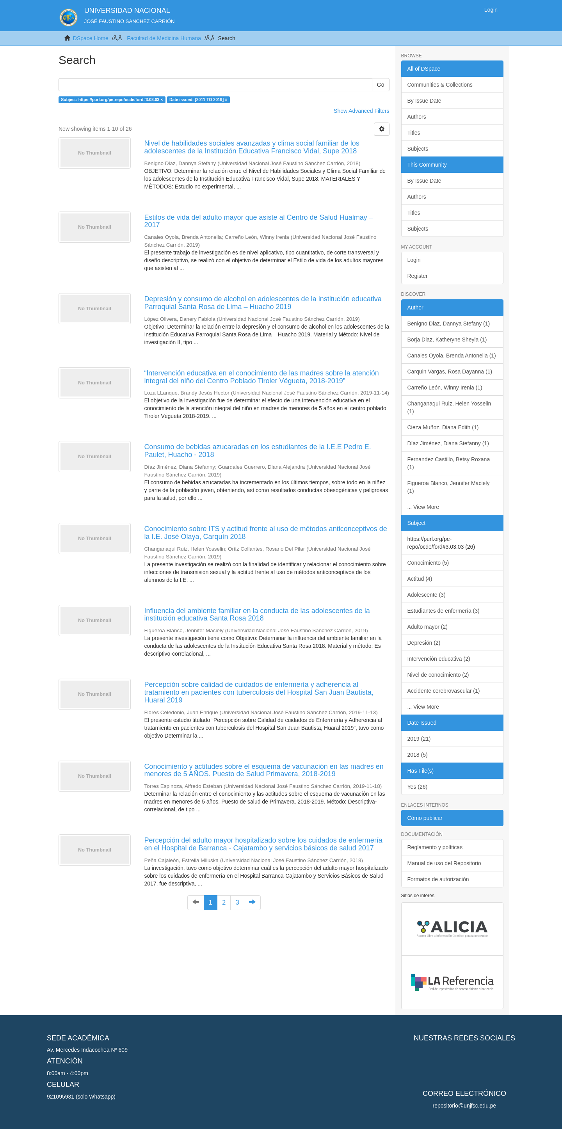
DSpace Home (90, 38)
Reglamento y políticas (435, 847)
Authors (416, 117)
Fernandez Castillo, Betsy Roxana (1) (448, 463)
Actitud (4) (419, 579)
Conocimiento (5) (428, 563)
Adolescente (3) (426, 595)
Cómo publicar (425, 818)
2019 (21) (419, 739)
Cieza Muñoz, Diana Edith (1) (443, 427)
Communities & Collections (440, 85)
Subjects (418, 149)
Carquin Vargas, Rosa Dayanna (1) (450, 371)
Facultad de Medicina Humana (164, 38)
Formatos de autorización (438, 879)
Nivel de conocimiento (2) (438, 675)
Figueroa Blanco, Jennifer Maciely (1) (448, 487)
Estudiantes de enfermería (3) (443, 611)
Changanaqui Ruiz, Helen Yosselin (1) (449, 407)
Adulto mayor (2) (427, 627)
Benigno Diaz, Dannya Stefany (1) (448, 323)
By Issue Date (424, 101)
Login (414, 260)
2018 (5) (417, 755)
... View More (423, 507)
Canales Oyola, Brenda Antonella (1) (451, 355)
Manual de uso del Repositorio (444, 863)
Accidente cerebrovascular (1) (443, 691)
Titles (413, 133)
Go (380, 85)
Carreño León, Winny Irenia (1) (444, 387)
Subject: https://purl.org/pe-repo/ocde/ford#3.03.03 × (112, 99)
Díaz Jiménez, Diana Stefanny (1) (448, 443)
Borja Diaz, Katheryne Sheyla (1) (447, 339)
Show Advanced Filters (361, 111)
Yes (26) (417, 787)
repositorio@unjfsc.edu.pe (464, 1105)
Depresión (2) (424, 643)
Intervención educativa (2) (438, 659)
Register (417, 276)
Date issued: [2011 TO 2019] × (198, 99)
